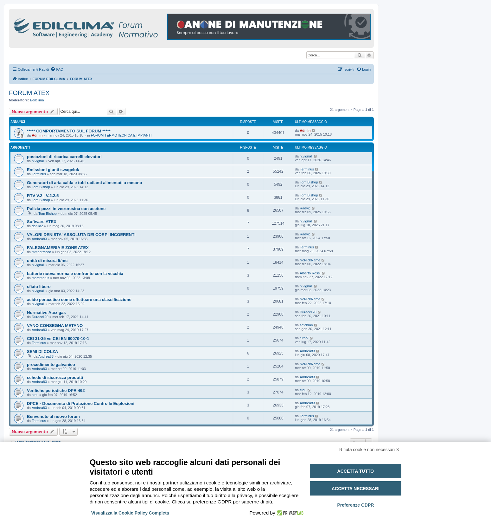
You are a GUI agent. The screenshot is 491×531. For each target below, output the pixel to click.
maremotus (40, 278)
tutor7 (304, 338)
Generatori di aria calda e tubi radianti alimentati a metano (84, 182)
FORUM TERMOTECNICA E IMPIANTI (121, 135)
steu (35, 395)
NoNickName (310, 260)
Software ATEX (41, 221)
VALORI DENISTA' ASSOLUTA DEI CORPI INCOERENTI (81, 234)
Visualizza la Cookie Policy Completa (130, 512)
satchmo (306, 325)
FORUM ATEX (29, 92)
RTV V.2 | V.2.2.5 (43, 195)
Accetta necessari (355, 488)
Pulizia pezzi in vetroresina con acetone (66, 208)
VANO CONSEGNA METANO (55, 325)
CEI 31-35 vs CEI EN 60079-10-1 (58, 338)
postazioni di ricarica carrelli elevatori (64, 156)
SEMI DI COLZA (42, 351)
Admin (37, 135)
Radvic (305, 208)
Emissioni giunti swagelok (53, 169)
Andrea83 (39, 239)
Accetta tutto (355, 471)
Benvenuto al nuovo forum (53, 416)
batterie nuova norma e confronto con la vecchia (75, 273)
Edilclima (37, 100)
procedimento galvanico (51, 364)
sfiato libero (39, 286)
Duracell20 (40, 317)
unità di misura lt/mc (47, 260)
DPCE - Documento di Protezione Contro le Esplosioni (80, 403)
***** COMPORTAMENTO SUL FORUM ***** (69, 131)
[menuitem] (56, 69)
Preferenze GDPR (355, 505)
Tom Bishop (41, 187)
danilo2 (37, 226)
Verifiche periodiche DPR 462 (56, 390)
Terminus (39, 174)
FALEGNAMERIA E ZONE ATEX (58, 247)
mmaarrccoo (41, 252)
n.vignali (38, 161)
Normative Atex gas (46, 312)
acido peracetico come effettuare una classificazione (79, 299)
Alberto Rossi (310, 273)
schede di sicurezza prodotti (55, 377)
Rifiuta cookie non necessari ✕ (369, 449)
